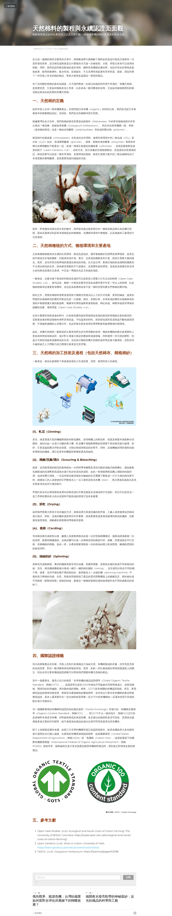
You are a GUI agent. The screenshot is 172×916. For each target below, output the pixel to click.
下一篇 (91, 883)
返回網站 (10, 6)
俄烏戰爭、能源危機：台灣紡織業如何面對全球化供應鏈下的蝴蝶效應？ (58, 889)
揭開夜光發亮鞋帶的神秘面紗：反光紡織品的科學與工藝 (113, 889)
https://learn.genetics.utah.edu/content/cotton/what (68, 838)
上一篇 (36, 883)
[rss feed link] (138, 899)
